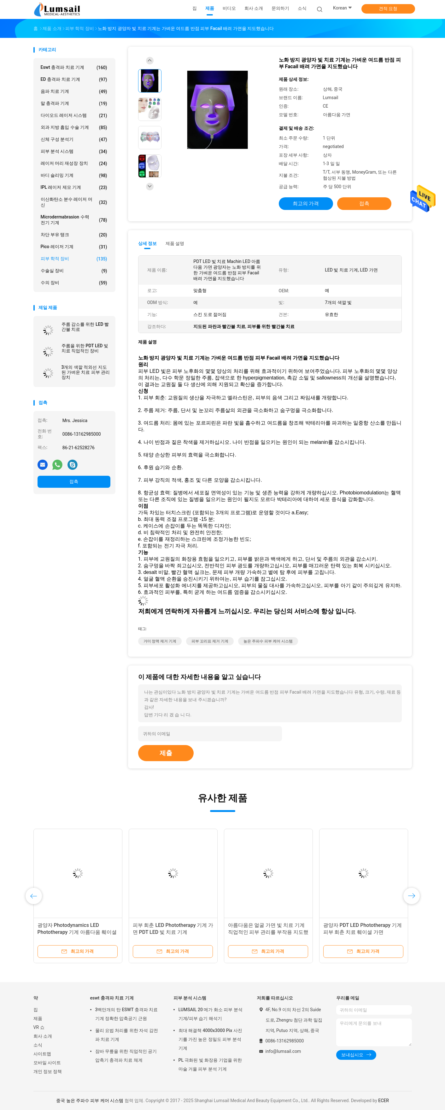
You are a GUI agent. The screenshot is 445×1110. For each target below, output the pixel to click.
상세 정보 (147, 243)
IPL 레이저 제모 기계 (74, 187)
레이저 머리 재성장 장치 (74, 163)
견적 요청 (388, 8)
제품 (37, 1018)
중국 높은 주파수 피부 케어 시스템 (89, 1100)
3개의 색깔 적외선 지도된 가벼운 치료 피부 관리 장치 (85, 372)
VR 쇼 (38, 1027)
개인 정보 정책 (47, 1071)
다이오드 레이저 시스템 (74, 115)
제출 (166, 753)
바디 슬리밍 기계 (74, 175)
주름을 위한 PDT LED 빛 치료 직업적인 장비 (84, 348)
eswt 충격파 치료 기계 (74, 67)
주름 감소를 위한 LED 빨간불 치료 (85, 327)
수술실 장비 (74, 271)
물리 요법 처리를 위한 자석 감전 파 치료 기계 (126, 1035)
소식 (37, 1044)
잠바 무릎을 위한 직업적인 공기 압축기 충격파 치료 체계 (126, 1056)
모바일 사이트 (47, 1062)
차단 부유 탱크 (74, 235)
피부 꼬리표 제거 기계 (209, 641)
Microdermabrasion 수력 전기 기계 (74, 219)
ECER (383, 1100)
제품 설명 (175, 243)
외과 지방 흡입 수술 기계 (74, 127)
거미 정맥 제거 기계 (160, 641)
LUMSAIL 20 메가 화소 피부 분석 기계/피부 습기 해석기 (211, 1014)
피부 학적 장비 (74, 259)
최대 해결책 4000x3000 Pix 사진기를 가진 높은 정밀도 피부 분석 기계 (210, 1039)
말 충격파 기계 (74, 103)
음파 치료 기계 (74, 91)
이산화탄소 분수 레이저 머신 (74, 202)
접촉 (73, 481)
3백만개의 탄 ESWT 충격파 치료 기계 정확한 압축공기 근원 (126, 1014)
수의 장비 (74, 283)
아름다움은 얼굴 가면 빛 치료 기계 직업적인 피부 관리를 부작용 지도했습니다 (268, 932)
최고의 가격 (306, 203)
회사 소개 (42, 1036)
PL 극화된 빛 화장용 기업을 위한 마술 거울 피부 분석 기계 (210, 1064)
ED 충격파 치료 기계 (74, 79)
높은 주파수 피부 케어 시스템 (268, 641)
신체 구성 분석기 (74, 139)
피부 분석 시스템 (74, 151)
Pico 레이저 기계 (74, 247)
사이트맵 (42, 1053)
